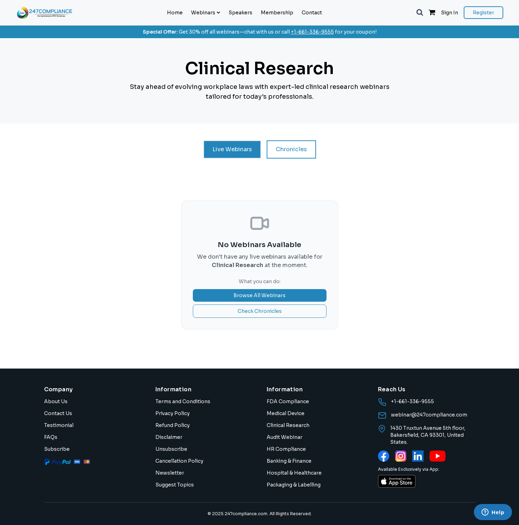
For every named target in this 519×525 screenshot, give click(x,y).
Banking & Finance (289, 461)
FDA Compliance (288, 401)
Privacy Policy (172, 413)
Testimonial (58, 425)
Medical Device (285, 413)
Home (175, 12)
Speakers (240, 12)
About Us (56, 401)
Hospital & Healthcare (294, 473)
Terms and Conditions (182, 401)
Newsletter (169, 473)
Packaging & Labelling (294, 485)
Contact (312, 12)
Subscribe (57, 449)
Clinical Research (288, 425)
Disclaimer (168, 437)
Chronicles (291, 149)
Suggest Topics (174, 485)
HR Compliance (286, 449)
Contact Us (58, 413)
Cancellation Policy (179, 461)
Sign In (449, 12)
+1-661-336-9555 (312, 32)
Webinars (205, 12)
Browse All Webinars (259, 295)
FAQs (50, 437)
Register (483, 12)
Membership (277, 12)
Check (260, 311)
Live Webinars (232, 149)
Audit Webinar (284, 437)
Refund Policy (172, 425)
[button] (419, 13)
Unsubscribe (171, 449)
